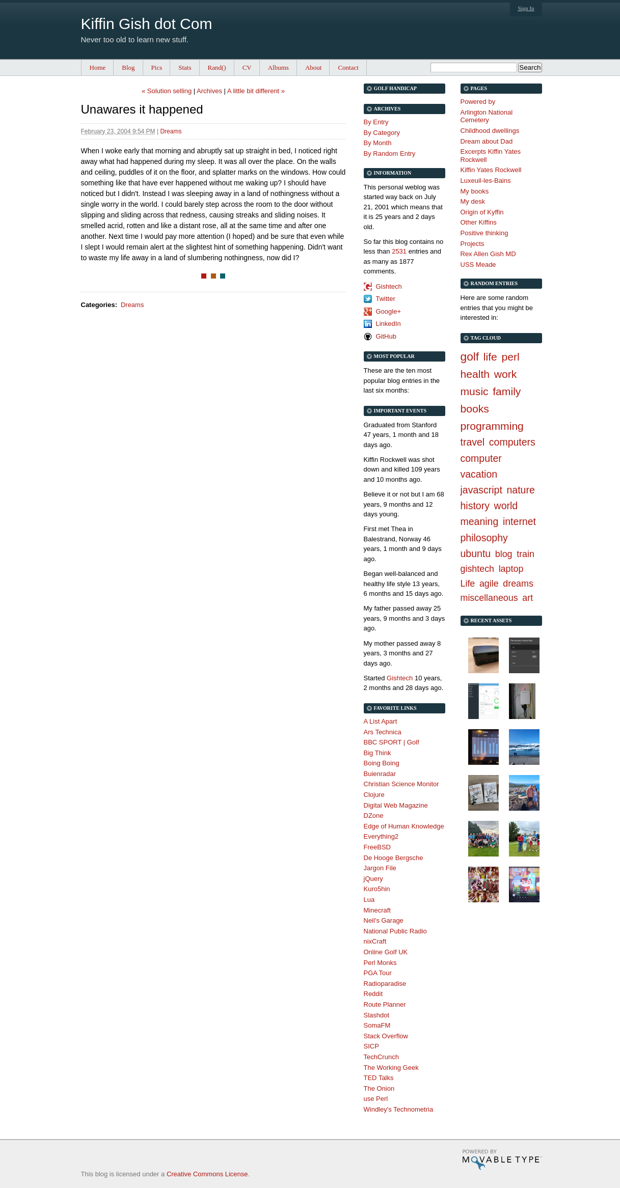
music (475, 391)
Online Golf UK (386, 952)
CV (247, 67)
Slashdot (377, 1015)
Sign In (526, 8)
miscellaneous (489, 598)
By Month (378, 143)
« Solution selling (167, 91)
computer (481, 458)
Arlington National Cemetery (487, 116)
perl (510, 357)
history (475, 505)
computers (512, 442)
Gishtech (389, 286)
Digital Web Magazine (396, 805)
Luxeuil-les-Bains (486, 180)
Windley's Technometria (399, 1109)
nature (521, 489)
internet (519, 521)
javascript (481, 489)
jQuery (373, 878)
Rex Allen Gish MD (488, 254)
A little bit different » (256, 91)
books (475, 409)
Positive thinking (484, 233)
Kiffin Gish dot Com (146, 23)
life (490, 357)
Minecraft (377, 910)
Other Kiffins (479, 222)
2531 (399, 251)
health (475, 374)
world (506, 505)
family (507, 391)
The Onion (379, 1088)
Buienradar (380, 774)
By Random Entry (390, 153)
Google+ (388, 311)
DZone (374, 815)
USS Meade (478, 264)
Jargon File (380, 868)
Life (468, 583)
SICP (371, 1046)
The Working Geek (391, 1067)
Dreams (170, 131)
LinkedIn (388, 323)
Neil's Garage (383, 920)
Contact (348, 67)
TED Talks (379, 1078)
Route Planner (385, 1004)
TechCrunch (381, 1057)
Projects (472, 243)
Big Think (377, 753)
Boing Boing (381, 763)
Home (98, 67)
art (527, 598)
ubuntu (476, 553)
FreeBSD (377, 847)
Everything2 (381, 836)
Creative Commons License (207, 1174)
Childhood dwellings (490, 130)
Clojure (374, 794)
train (525, 554)
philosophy (484, 537)
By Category (382, 132)
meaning (480, 521)
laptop (511, 569)
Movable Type (502, 1159)
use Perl (376, 1098)
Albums (278, 67)
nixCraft (375, 941)
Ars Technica (382, 732)
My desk (473, 201)
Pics (157, 67)
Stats (184, 67)
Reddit (373, 994)
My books (475, 191)
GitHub (386, 336)
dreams (518, 583)
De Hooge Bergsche (393, 858)
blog (504, 554)
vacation (479, 474)
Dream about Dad (487, 141)
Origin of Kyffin (482, 212)
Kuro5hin (377, 889)
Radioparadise (385, 983)
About (313, 67)
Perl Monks (380, 962)
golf (470, 356)
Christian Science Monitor (401, 784)
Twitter (385, 298)
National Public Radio (395, 931)
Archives (209, 91)
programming (492, 426)
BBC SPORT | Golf (391, 742)
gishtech (478, 569)
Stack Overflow (386, 1036)
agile (489, 583)
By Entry (376, 122)
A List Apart (380, 721)
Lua (369, 899)
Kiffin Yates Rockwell (491, 170)
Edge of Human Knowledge (404, 826)
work (505, 374)
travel (473, 442)
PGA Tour (378, 973)
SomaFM (377, 1025)
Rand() (217, 67)
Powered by (478, 101)
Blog (128, 67)
